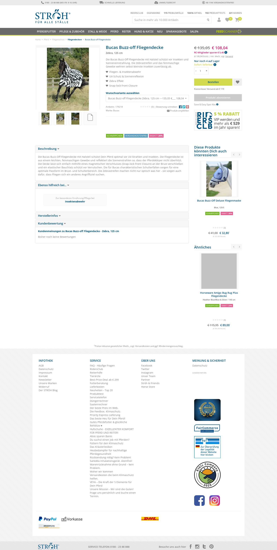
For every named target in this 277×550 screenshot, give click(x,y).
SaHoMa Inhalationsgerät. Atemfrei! (111, 461)
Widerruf (44, 386)
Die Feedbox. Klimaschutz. (105, 411)
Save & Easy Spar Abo (206, 104)
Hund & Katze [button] (144, 31)
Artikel (194, 12)
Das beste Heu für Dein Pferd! (107, 418)
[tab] (112, 149)
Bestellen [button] (213, 82)
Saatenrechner (98, 404)
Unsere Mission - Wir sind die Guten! (112, 489)
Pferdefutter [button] (46, 31)
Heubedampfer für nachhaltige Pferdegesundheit (108, 452)
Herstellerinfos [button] (49, 216)
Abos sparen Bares (101, 436)
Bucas (116, 110)
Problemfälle (174, 12)
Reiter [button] (126, 31)
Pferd (46, 39)
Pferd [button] (114, 31)
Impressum (45, 372)
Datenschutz (46, 369)
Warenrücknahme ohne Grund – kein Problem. (112, 466)
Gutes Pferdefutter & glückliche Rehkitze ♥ (108, 423)
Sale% (194, 31)
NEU (160, 31)
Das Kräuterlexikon (101, 446)
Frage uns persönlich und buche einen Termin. (113, 494)
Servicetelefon (98, 397)
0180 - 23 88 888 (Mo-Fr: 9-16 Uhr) (59, 2)
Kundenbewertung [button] (52, 223)
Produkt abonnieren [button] (218, 97)
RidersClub (96, 369)
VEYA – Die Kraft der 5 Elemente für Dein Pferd (111, 483)
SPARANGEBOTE (176, 31)
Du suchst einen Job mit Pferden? (109, 439)
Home (38, 39)
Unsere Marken (48, 383)
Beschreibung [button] (48, 149)
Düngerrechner (99, 401)
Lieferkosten (97, 386)
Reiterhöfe (96, 372)
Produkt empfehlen (178, 110)
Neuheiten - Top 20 (101, 390)
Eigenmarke (153, 12)
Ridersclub (137, 12)
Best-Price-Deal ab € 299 (104, 379)
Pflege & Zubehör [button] (71, 31)
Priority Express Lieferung (105, 415)
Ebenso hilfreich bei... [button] (53, 185)
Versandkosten (142, 346)
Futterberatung (99, 383)
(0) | (148, 106)
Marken (235, 12)
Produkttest (97, 393)
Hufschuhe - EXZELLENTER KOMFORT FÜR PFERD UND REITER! (112, 430)
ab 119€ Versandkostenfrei (218, 2)
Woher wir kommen (101, 471)
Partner (145, 379)
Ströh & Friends (150, 383)
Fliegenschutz (58, 39)
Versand (229, 56)
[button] (217, 20)
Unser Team (148, 376)
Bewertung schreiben (166, 106)
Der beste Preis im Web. (104, 408)
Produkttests (215, 12)
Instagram (147, 372)
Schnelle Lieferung (112, 2)
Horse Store (148, 386)
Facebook (146, 365)
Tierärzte (95, 376)
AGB (41, 365)
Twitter (145, 369)
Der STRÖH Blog (48, 390)
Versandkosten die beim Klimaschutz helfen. (112, 476)
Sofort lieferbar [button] (205, 64)
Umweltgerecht (164, 2)
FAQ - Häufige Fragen (102, 365)
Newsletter (45, 379)
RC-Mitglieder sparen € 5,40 (210, 52)
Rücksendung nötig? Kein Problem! (110, 457)
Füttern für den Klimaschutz (106, 443)
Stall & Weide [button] (97, 31)
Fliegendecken (75, 39)
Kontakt (43, 376)
